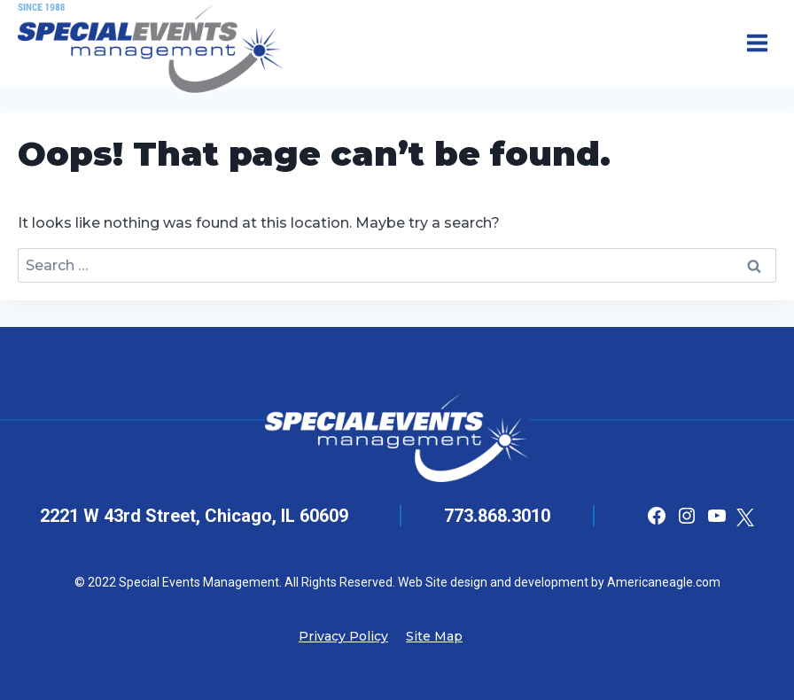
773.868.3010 (497, 515)
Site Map (434, 636)
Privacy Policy (343, 636)
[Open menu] (756, 42)
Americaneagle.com (662, 582)
